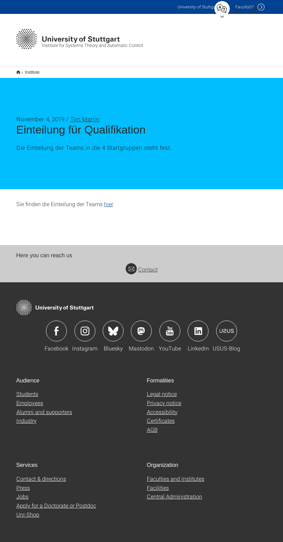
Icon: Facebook (56, 326)
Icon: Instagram (84, 326)
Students (27, 389)
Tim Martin (85, 115)
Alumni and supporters (44, 407)
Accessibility (162, 407)
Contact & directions (41, 474)
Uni (198, 6)
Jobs (22, 491)
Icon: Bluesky (113, 326)
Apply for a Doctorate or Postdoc (56, 500)
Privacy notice (164, 398)
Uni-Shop (27, 509)
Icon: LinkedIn (198, 326)
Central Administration (174, 491)
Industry (26, 416)
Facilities (158, 483)
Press (23, 483)
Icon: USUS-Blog (226, 326)
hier (108, 199)
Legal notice (162, 389)
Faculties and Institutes (175, 474)
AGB (152, 425)
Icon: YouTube (169, 326)
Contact (142, 264)
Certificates (161, 416)
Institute (28, 69)
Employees (29, 398)
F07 (244, 6)
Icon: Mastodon (141, 326)
